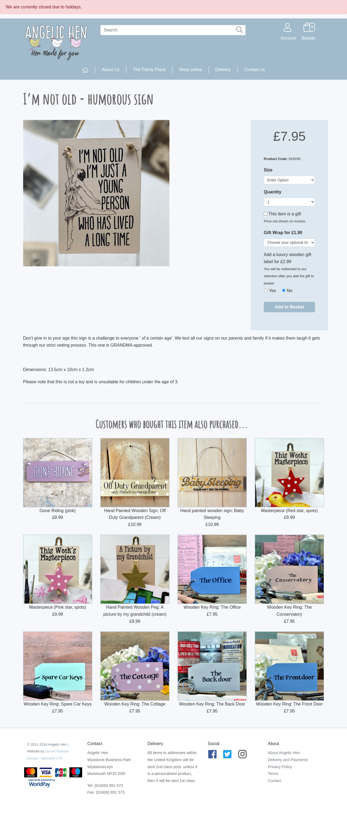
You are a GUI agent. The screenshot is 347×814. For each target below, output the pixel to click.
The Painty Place (149, 69)
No (289, 290)
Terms (273, 773)
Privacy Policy (280, 767)
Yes (272, 290)
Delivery (223, 69)
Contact (274, 780)
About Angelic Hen (284, 753)
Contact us (254, 69)
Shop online (190, 69)
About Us (111, 69)
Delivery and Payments (288, 760)
